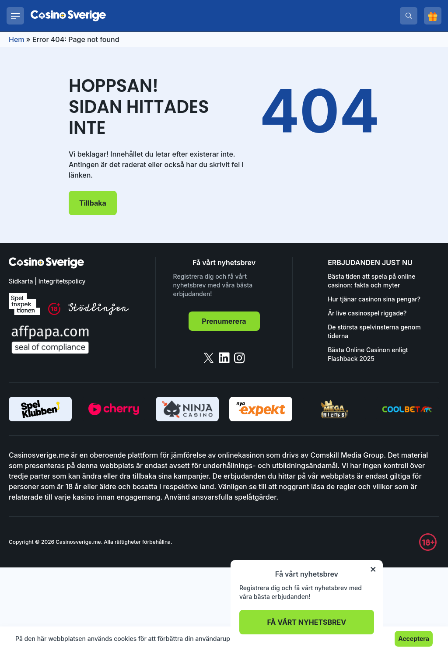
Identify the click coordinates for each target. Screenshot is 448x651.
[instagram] (239, 357)
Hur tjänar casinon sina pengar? (374, 299)
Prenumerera (224, 321)
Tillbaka (92, 203)
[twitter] (209, 358)
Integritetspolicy (62, 281)
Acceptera (413, 638)
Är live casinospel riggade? (367, 313)
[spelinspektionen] (24, 304)
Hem (16, 39)
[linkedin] (224, 357)
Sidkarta (21, 281)
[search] (408, 15)
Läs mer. (270, 638)
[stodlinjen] (98, 312)
